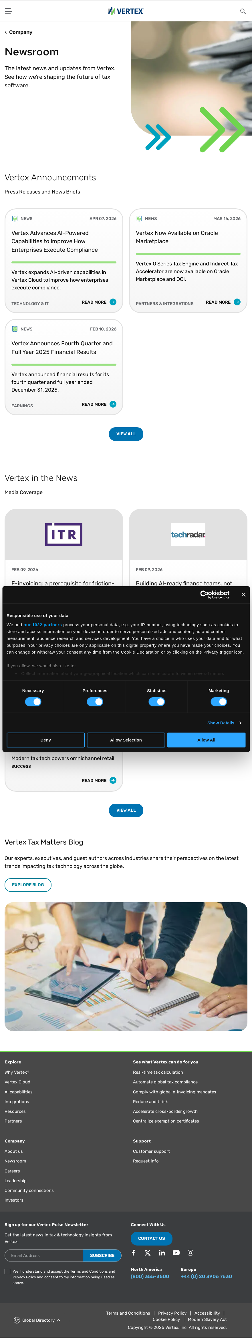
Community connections (29, 1190)
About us (14, 1151)
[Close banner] (243, 595)
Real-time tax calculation (158, 1072)
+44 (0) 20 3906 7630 (206, 1276)
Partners (13, 1121)
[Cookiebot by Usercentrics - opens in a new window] (204, 595)
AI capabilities (19, 1092)
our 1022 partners (42, 624)
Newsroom (15, 1161)
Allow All (206, 739)
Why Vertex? (17, 1072)
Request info (146, 1161)
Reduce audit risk (150, 1101)
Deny (45, 739)
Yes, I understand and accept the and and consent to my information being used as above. (64, 1277)
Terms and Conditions (89, 1271)
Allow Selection (126, 739)
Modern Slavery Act (207, 1319)
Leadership (16, 1180)
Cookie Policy (166, 1319)
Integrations (17, 1101)
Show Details (221, 722)
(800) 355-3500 (150, 1276)
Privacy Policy (24, 1277)
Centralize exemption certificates (166, 1121)
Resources (15, 1111)
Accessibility (207, 1313)
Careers (12, 1171)
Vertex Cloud (17, 1082)
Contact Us (151, 1238)
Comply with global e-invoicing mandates (174, 1092)
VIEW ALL (126, 433)
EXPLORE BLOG (28, 884)
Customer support (151, 1151)
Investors (14, 1200)
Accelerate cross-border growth (165, 1111)
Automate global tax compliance (165, 1082)
